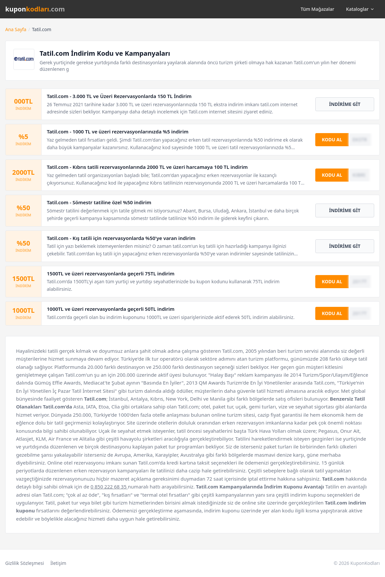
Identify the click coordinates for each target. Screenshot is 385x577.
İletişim (58, 563)
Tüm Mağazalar (317, 9)
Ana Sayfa (15, 29)
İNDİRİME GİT (344, 104)
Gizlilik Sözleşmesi (24, 563)
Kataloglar (360, 9)
